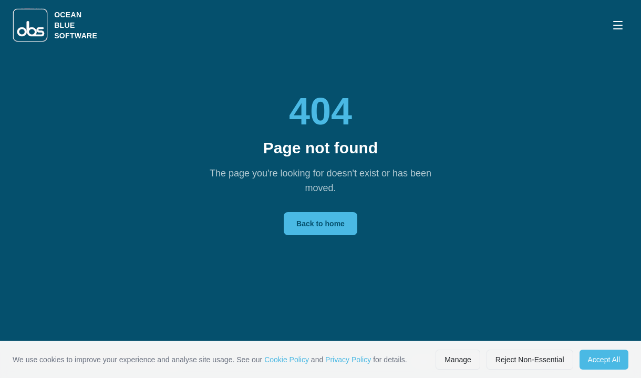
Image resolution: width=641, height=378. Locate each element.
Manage (457, 359)
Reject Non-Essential (529, 359)
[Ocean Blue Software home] (55, 25)
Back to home (320, 223)
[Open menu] (617, 25)
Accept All (604, 359)
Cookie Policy (286, 359)
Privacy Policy (348, 359)
